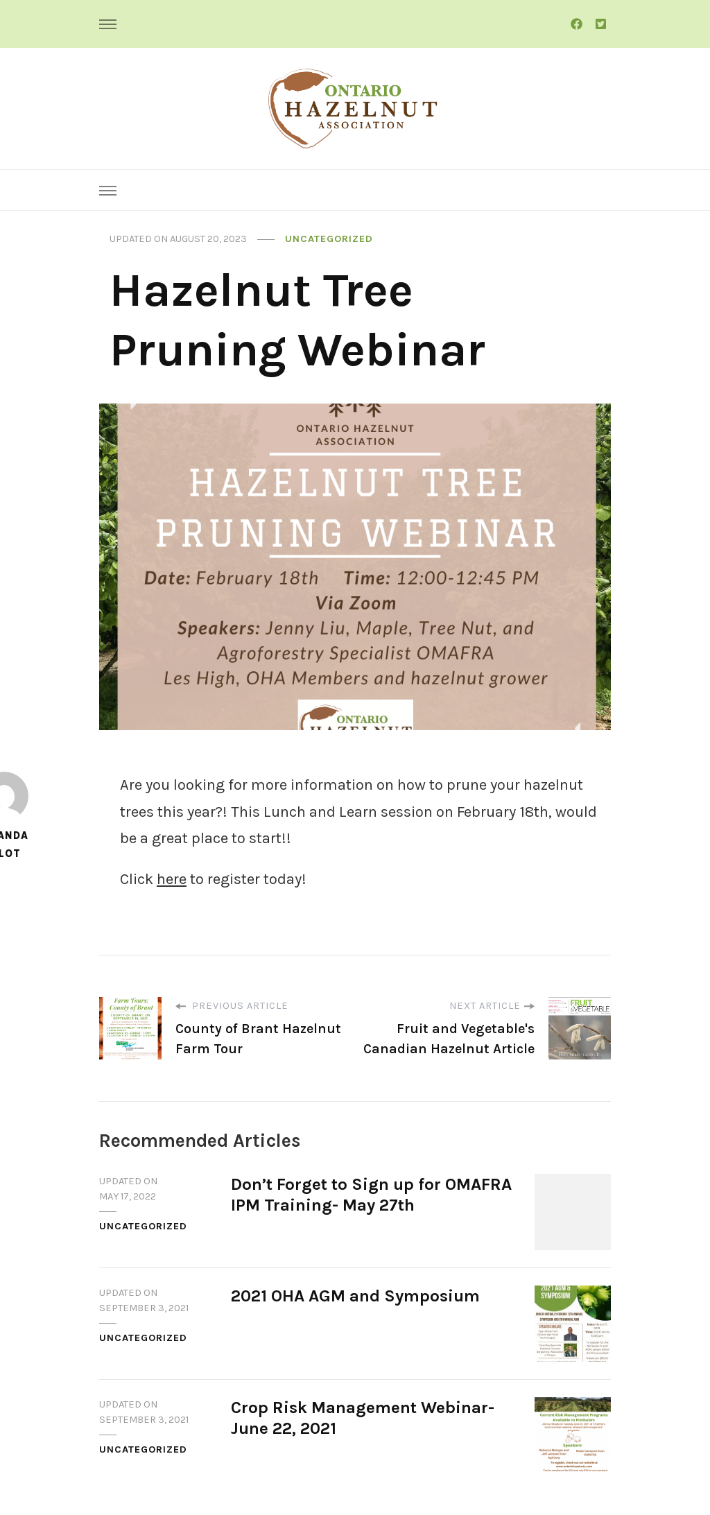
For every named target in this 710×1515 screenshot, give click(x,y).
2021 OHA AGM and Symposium (355, 1296)
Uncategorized (329, 239)
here (172, 879)
